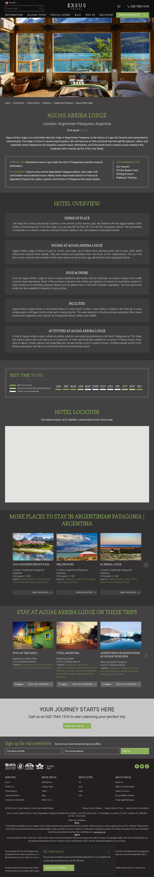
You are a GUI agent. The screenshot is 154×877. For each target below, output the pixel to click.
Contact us (9, 787)
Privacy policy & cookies (92, 808)
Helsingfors (65, 564)
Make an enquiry (132, 15)
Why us (90, 15)
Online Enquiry (11, 791)
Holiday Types (47, 787)
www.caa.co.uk (100, 832)
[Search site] (21, 8)
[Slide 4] (80, 83)
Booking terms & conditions (137, 808)
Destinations (14, 15)
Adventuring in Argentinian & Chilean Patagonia (120, 654)
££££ (83, 130)
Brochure (106, 15)
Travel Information (12, 795)
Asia (80, 787)
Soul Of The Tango (25, 653)
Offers (44, 791)
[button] (77, 461)
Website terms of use (114, 808)
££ (27, 576)
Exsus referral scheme (124, 795)
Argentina (47, 103)
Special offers (60, 15)
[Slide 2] (74, 83)
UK (80, 782)
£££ (29, 576)
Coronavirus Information (15, 800)
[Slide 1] (71, 83)
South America (33, 103)
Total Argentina (68, 653)
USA (80, 795)
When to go (46, 800)
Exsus (77, 6)
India (81, 791)
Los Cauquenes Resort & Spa (31, 564)
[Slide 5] (83, 83)
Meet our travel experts (125, 787)
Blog (78, 15)
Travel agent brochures (124, 800)
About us (119, 782)
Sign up (135, 751)
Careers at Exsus (122, 791)
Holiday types (36, 15)
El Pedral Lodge (111, 564)
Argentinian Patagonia (63, 103)
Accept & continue (58, 867)
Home (7, 103)
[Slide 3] (77, 83)
